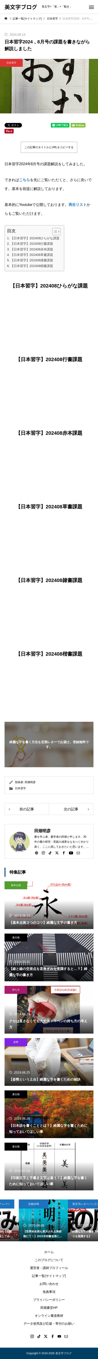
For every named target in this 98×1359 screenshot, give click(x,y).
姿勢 (15, 1042)
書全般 (16, 937)
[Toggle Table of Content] (54, 231)
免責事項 (49, 1292)
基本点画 (16, 885)
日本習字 (11, 62)
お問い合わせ (49, 1284)
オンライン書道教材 (49, 1315)
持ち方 (16, 989)
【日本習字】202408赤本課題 (31, 249)
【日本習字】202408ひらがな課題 (34, 238)
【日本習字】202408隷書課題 (31, 260)
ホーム (49, 1252)
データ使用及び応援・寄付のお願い (49, 1323)
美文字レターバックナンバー (22, 1204)
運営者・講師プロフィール (49, 1268)
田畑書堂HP (48, 1307)
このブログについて (49, 1260)
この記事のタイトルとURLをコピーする (49, 147)
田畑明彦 (30, 782)
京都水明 (63, 1204)
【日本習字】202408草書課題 (31, 255)
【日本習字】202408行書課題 (31, 243)
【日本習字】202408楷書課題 (31, 266)
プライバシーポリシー (49, 1300)
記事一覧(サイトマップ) (49, 1276)
